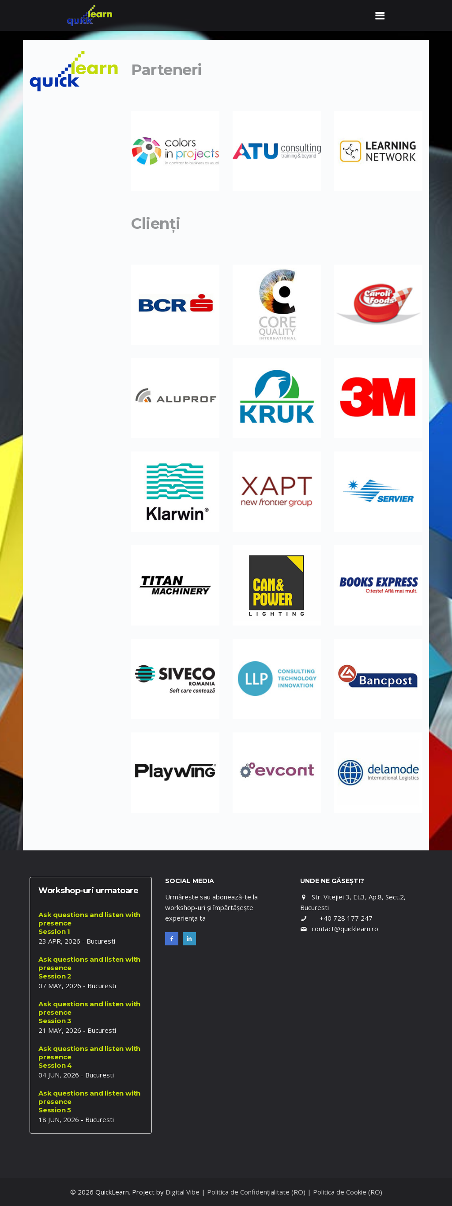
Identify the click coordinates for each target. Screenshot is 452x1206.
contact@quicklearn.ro (345, 928)
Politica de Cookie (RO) (347, 1191)
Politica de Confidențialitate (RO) (256, 1191)
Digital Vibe (183, 1191)
